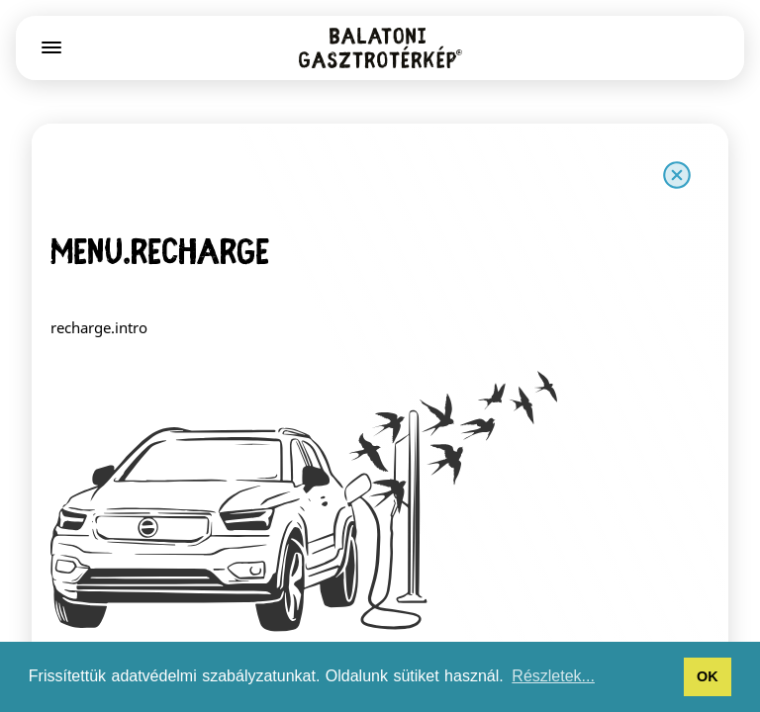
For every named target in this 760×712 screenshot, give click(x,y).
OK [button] (707, 676)
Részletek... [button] (553, 676)
